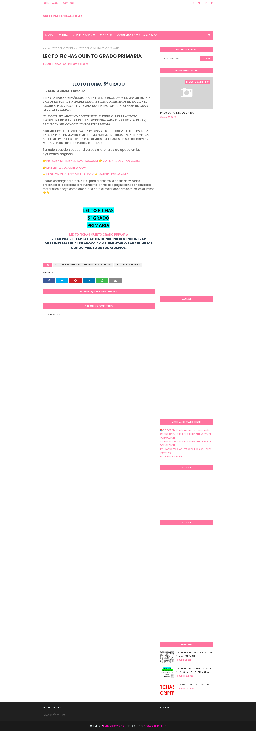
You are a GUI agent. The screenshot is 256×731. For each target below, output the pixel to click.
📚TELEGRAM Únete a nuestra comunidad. (186, 430)
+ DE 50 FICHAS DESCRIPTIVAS (193, 684)
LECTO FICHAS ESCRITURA (97, 264)
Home (46, 2)
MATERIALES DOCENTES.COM (66, 168)
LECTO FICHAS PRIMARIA (63, 48)
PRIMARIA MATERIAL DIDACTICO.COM (72, 161)
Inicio (46, 48)
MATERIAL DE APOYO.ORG (121, 160)
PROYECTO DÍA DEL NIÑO (177, 113)
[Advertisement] (208, 150)
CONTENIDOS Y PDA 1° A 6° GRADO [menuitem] (137, 35)
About (56, 2)
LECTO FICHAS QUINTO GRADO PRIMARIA (98, 234)
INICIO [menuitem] (49, 35)
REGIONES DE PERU (171, 456)
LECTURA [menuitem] (62, 35)
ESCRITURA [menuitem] (106, 35)
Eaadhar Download (114, 726)
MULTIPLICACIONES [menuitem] (83, 35)
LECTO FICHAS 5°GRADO (67, 264)
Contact (68, 2)
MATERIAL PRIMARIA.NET (113, 174)
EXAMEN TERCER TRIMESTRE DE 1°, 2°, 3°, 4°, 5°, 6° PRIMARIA (194, 670)
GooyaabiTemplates (155, 726)
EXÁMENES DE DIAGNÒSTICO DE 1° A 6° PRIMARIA (194, 654)
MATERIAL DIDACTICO (62, 15)
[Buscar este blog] (180, 58)
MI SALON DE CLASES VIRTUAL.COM (70, 174)
